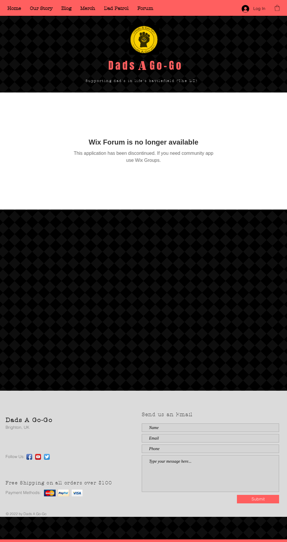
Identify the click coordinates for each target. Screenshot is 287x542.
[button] (277, 8)
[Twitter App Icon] (47, 457)
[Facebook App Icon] (29, 457)
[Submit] (258, 499)
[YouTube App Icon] (38, 457)
